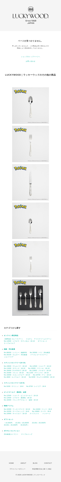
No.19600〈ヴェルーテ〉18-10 (15, 366)
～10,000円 (8, 423)
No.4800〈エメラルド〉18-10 (15, 377)
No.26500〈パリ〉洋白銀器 (40, 352)
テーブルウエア (9, 343)
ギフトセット (42, 341)
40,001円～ (25, 425)
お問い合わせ (30, 61)
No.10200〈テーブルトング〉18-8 (16, 411)
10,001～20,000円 (22, 423)
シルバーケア (9, 357)
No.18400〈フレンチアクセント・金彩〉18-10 (21, 400)
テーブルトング (26, 434)
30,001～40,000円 (11, 425)
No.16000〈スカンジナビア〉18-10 (17, 375)
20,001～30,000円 (39, 423)
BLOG (35, 463)
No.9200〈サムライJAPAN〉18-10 (41, 377)
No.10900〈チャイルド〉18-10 (15, 413)
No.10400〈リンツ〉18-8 (42, 409)
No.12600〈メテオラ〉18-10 (40, 370)
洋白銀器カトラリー (11, 434)
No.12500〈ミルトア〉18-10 (40, 366)
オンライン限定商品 (11, 335)
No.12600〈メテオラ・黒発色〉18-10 (18, 398)
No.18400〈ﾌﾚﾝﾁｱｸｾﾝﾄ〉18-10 (15, 370)
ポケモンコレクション (12, 431)
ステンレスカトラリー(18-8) (14, 383)
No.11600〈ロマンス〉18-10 (14, 368)
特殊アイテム (9, 406)
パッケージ (46, 413)
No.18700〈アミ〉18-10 (42, 375)
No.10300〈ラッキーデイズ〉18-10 (17, 409)
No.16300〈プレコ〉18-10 (14, 373)
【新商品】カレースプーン (13, 339)
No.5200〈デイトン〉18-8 (13, 386)
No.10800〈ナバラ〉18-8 (41, 411)
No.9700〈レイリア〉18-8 (36, 386)
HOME (11, 463)
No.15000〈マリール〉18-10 (39, 368)
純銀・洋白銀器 (9, 349)
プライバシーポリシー (18, 469)
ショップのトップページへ (30, 56)
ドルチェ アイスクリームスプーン (39, 339)
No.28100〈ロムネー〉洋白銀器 (15, 355)
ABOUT (23, 463)
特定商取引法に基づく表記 (41, 469)
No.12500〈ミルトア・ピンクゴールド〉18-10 (21, 395)
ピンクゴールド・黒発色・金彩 (15, 392)
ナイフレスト (34, 413)
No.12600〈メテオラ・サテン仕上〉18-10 (19, 341)
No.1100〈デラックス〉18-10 (38, 373)
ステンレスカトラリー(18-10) (15, 363)
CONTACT (48, 463)
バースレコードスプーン (39, 355)
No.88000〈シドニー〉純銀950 (15, 352)
